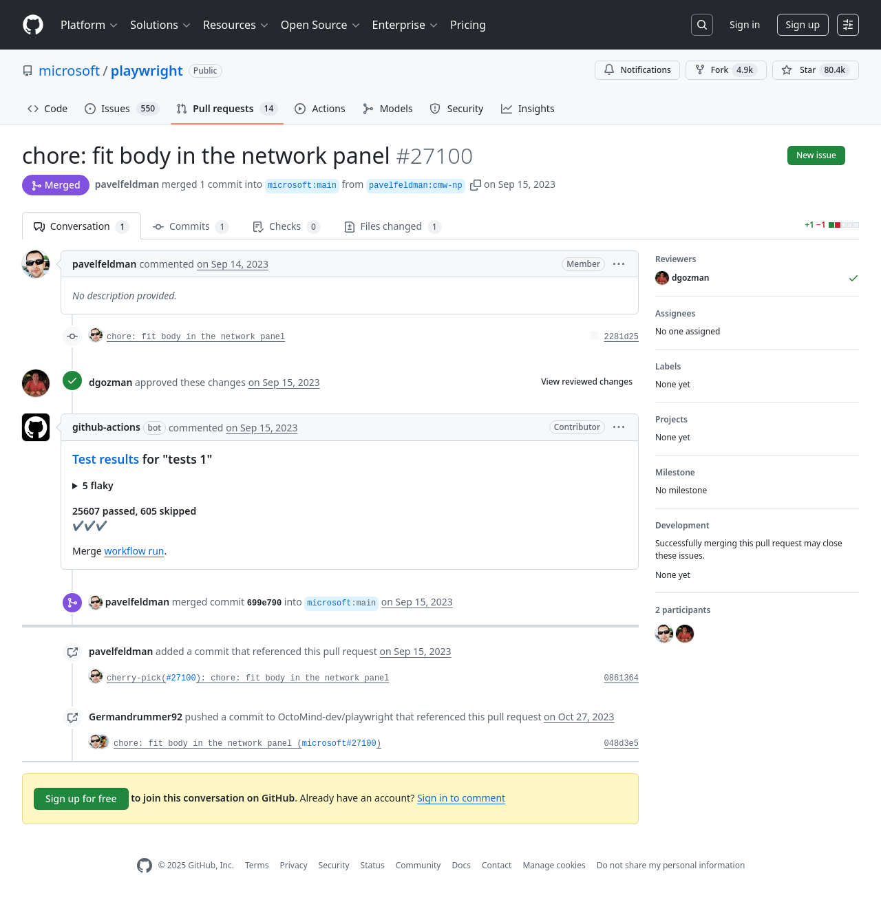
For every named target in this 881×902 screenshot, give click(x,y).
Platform (90, 24)
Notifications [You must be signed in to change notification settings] (637, 70)
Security (334, 865)
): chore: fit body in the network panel (293, 678)
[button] (475, 184)
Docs (461, 865)
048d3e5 (621, 744)
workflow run (134, 550)
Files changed (393, 226)
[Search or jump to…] (702, 24)
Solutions (161, 24)
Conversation (81, 226)
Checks (286, 226)
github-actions (106, 426)
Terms (257, 865)
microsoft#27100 (339, 744)
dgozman (110, 382)
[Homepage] (33, 25)
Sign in (745, 24)
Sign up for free (81, 798)
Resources (236, 24)
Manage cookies (553, 865)
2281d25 (621, 337)
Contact (496, 865)
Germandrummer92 (135, 716)
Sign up (803, 24)
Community (418, 865)
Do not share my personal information (671, 865)
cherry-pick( (136, 678)
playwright (147, 70)
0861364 (621, 678)
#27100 (180, 678)
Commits (191, 226)
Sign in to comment (461, 797)
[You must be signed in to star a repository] (815, 70)
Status (373, 865)
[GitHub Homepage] (144, 865)
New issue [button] (816, 155)
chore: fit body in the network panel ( (208, 744)
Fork (726, 70)
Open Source (321, 24)
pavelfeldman (127, 184)
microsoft (69, 70)
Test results (105, 459)
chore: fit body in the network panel (196, 337)
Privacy (294, 865)
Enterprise (405, 24)
